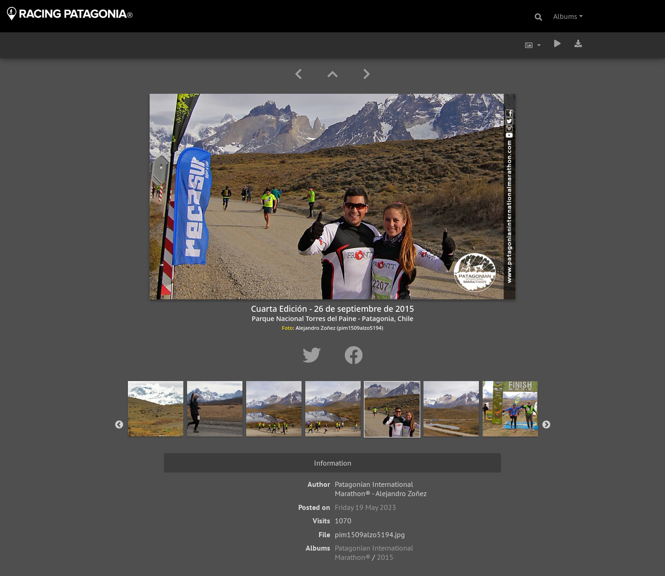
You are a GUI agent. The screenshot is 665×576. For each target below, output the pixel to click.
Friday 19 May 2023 (365, 507)
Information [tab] (332, 462)
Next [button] (546, 425)
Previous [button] (119, 425)
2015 (385, 557)
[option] (155, 423)
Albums (565, 16)
